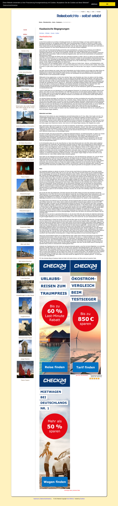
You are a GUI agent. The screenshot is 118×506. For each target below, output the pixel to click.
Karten (83, 11)
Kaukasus (59, 22)
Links (93, 11)
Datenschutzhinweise (45, 498)
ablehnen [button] (94, 4)
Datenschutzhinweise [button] (10, 5)
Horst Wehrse (70, 498)
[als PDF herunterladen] (82, 375)
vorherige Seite (68, 490)
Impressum (36, 498)
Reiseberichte (75, 11)
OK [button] (107, 4)
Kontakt (99, 11)
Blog (88, 11)
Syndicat (82, 498)
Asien (53, 22)
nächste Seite (76, 490)
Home (40, 22)
